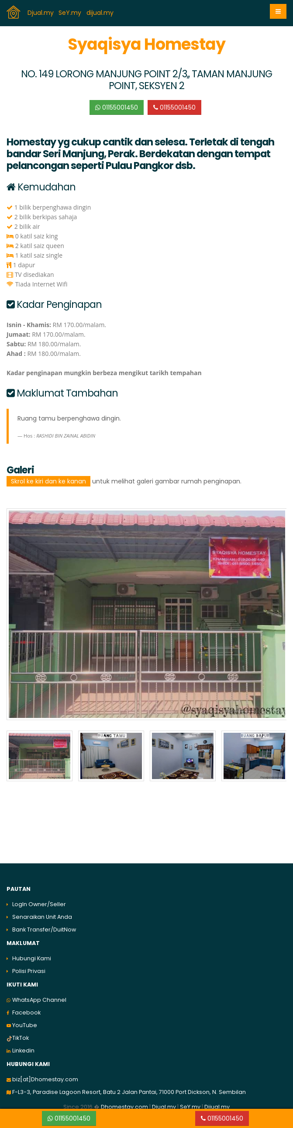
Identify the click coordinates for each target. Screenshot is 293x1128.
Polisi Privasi (28, 968)
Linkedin (23, 1047)
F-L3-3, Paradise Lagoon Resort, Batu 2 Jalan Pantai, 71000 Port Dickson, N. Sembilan (129, 1089)
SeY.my (71, 12)
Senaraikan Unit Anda (42, 914)
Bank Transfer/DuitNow (44, 926)
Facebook (26, 1009)
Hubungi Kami (31, 955)
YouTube (24, 1022)
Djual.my (41, 12)
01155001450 (116, 107)
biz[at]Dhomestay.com (45, 1076)
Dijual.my (217, 1103)
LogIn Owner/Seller (39, 901)
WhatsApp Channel (39, 996)
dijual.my (100, 12)
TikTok (20, 1034)
